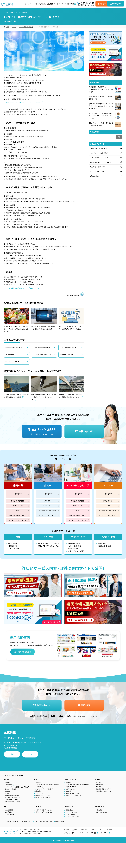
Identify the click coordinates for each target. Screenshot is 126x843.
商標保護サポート (74, 543)
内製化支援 (102, 543)
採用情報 (70, 4)
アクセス (29, 754)
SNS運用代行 (12, 546)
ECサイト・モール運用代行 (41, 347)
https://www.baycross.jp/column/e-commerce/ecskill (23, 102)
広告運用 (17, 510)
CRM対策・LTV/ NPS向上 (14, 347)
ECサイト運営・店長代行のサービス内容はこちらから (22, 288)
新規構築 (47, 501)
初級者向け (23, 12)
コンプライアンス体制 (11, 821)
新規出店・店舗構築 (17, 501)
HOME (7, 27)
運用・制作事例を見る (21, 652)
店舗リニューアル (17, 506)
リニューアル (47, 506)
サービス (28, 4)
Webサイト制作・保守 (67, 355)
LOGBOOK (9, 785)
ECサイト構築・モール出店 (12, 12)
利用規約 (109, 830)
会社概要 (50, 4)
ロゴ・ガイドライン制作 (76, 551)
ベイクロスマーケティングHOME (13, 775)
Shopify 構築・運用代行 (11, 800)
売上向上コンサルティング (17, 520)
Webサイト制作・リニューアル (48, 543)
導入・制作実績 (40, 4)
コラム (14, 27)
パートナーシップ (60, 4)
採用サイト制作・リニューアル (48, 546)
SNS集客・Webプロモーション (43, 355)
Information (10, 355)
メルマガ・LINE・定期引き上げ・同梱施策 (17, 787)
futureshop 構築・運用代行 (12, 802)
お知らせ (94, 830)
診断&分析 (40, 787)
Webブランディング (12, 362)
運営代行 (18, 494)
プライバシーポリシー (70, 833)
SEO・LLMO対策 (13, 548)
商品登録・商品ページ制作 (17, 515)
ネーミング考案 (73, 548)
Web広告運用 (12, 543)
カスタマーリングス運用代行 (45, 789)
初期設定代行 (107, 501)
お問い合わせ (84, 830)
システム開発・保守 (104, 546)
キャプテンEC (105, 833)
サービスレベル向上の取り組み (43, 821)
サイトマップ (84, 833)
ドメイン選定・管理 (74, 546)
